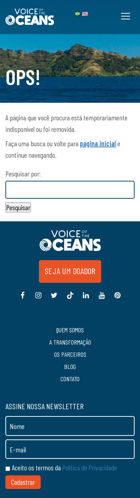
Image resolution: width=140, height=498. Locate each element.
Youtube (102, 299)
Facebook (22, 299)
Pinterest (117, 299)
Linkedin (86, 299)
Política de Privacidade (89, 467)
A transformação (70, 342)
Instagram (38, 299)
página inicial (98, 143)
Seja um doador (70, 271)
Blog (70, 366)
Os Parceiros (70, 354)
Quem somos (70, 330)
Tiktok (70, 299)
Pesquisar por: (23, 173)
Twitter (54, 299)
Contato (70, 379)
